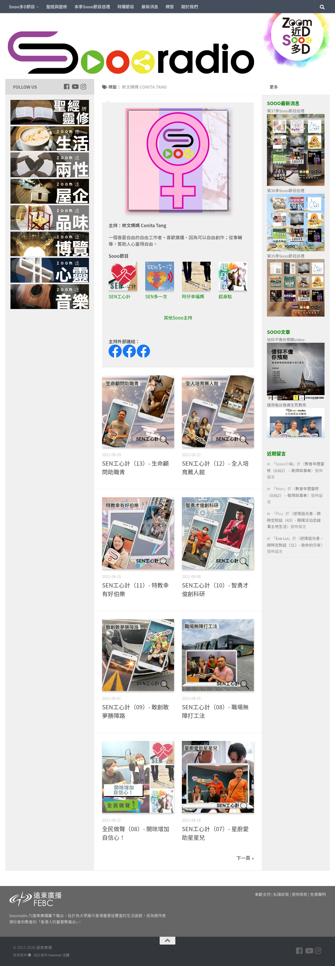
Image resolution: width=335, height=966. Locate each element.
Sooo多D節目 (22, 6)
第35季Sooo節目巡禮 (285, 256)
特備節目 (126, 6)
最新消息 (150, 6)
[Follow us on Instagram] (83, 86)
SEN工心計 (119, 296)
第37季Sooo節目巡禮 (285, 110)
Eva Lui (282, 538)
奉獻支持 (263, 894)
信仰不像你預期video (286, 339)
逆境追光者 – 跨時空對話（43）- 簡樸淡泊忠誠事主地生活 (294, 520)
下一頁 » (245, 857)
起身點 (225, 296)
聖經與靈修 (56, 6)
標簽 (170, 6)
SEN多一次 (156, 296)
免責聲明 (318, 894)
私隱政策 (281, 894)
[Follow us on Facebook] (66, 86)
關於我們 (189, 6)
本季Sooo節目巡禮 (92, 6)
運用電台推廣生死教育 (286, 405)
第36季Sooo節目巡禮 (285, 190)
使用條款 (300, 894)
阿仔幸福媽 (193, 296)
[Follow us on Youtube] (75, 86)
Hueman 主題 (58, 954)
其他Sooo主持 (178, 317)
